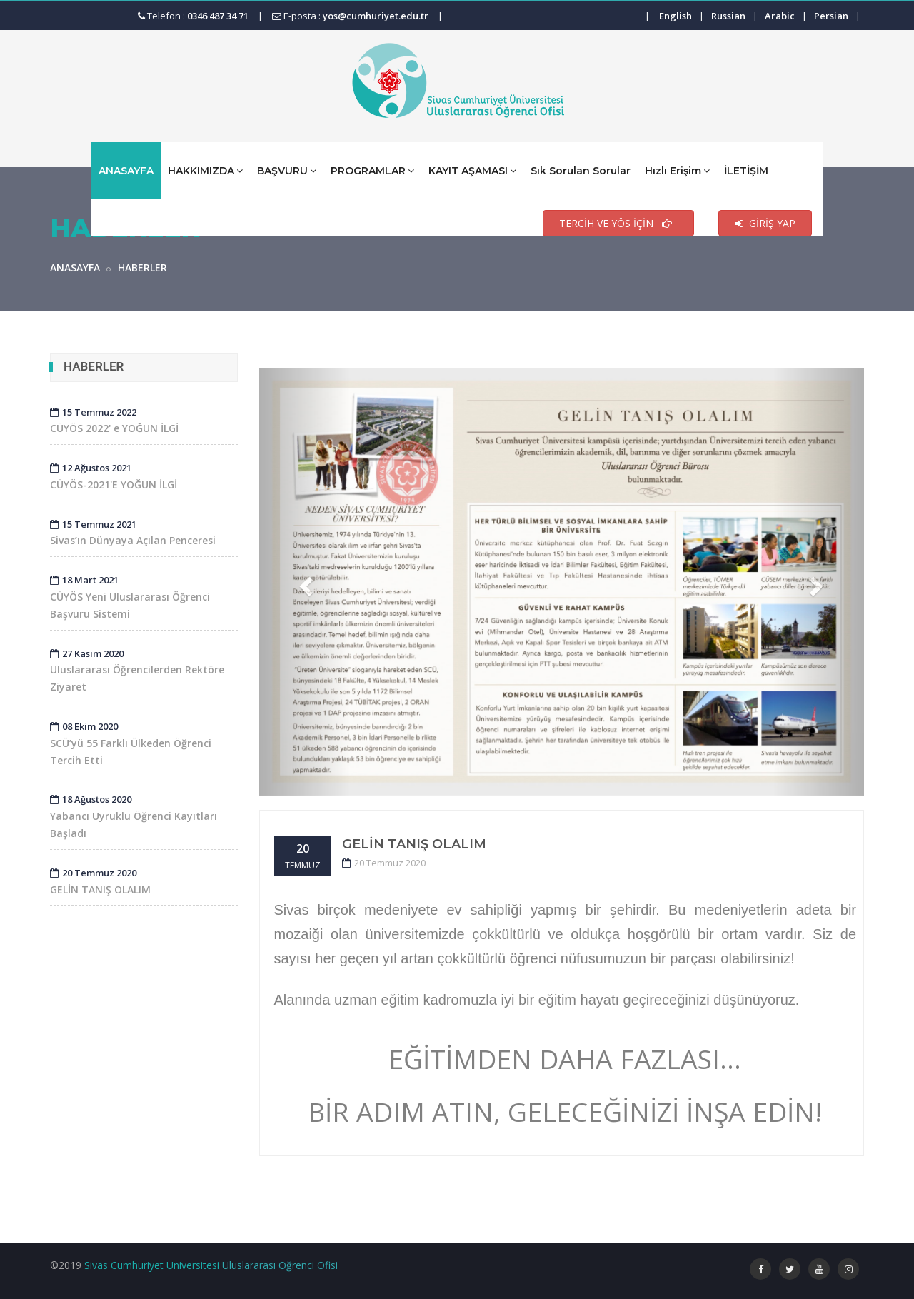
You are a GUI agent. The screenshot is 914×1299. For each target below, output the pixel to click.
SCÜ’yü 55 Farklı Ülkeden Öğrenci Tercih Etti (130, 743)
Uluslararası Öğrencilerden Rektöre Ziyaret (137, 670)
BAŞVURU (286, 170)
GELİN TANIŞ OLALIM (414, 844)
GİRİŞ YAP (765, 223)
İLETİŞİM (746, 170)
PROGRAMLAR (372, 170)
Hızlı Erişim (677, 170)
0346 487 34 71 (217, 15)
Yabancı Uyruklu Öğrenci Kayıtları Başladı (133, 816)
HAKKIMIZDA (205, 170)
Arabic (780, 15)
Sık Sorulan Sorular (581, 170)
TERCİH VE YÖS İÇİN (618, 223)
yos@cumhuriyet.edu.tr (375, 15)
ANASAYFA (126, 170)
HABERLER (142, 267)
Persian (831, 15)
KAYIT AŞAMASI (472, 170)
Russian (728, 15)
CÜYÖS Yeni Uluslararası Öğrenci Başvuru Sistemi (130, 597)
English (675, 15)
